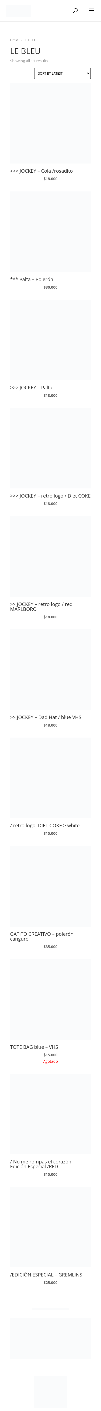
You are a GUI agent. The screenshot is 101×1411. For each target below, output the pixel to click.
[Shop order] (62, 73)
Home (15, 40)
